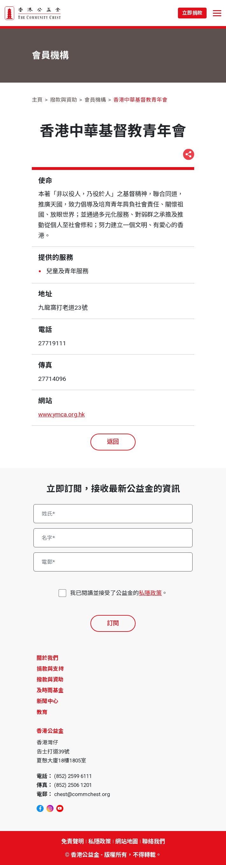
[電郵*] (113, 561)
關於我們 (47, 658)
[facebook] (40, 808)
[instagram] (49, 808)
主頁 (37, 100)
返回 (113, 441)
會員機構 (95, 100)
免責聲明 (72, 841)
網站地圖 (126, 841)
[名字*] (113, 537)
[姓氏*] (113, 513)
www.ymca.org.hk (61, 414)
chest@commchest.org (82, 794)
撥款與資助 (63, 100)
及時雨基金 (50, 690)
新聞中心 (47, 701)
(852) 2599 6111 (73, 776)
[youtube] (59, 808)
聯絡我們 (153, 841)
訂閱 (113, 623)
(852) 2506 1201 (73, 785)
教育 (42, 712)
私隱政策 (150, 593)
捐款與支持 (50, 669)
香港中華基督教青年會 (140, 100)
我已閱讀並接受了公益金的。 (118, 593)
